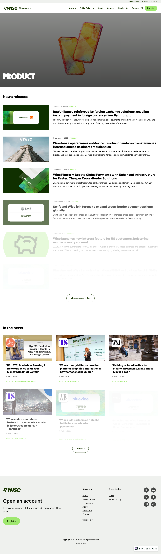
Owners (110, 8)
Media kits (123, 8)
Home (85, 495)
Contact (135, 8)
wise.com (135, 2)
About (100, 8)
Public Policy (86, 8)
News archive (89, 499)
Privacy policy (82, 543)
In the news (88, 503)
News (71, 8)
